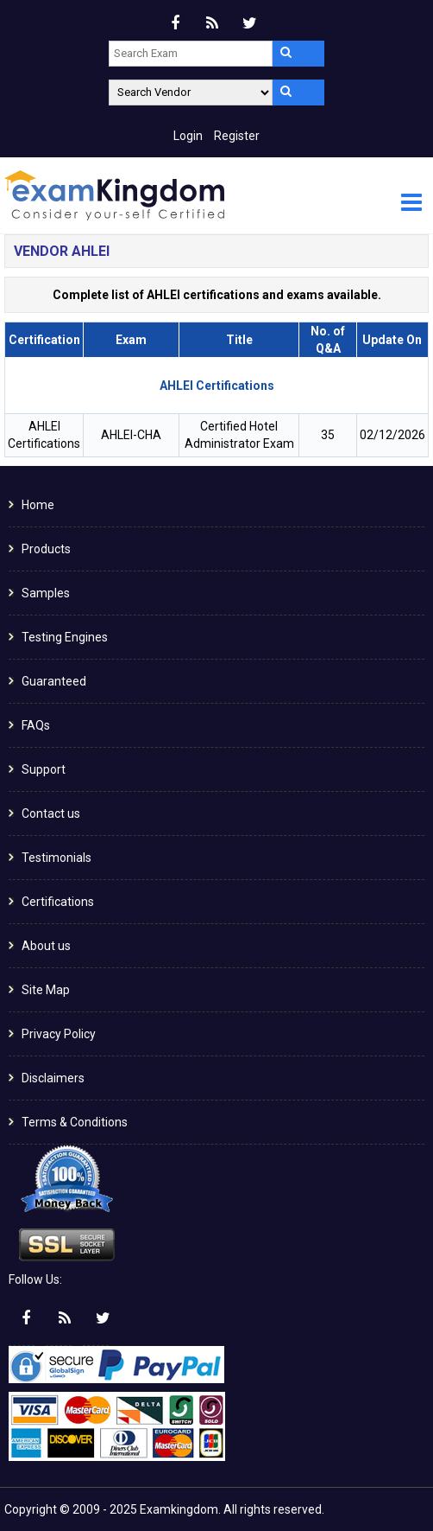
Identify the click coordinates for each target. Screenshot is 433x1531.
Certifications (58, 902)
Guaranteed (54, 681)
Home (38, 505)
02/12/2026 (392, 435)
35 (328, 435)
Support (44, 769)
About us (46, 946)
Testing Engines (65, 637)
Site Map (46, 990)
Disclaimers (53, 1078)
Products (46, 549)
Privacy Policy (59, 1034)
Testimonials (56, 857)
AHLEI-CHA (131, 435)
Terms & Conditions (75, 1122)
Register (237, 136)
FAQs (36, 725)
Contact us (51, 813)
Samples (46, 593)
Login (188, 136)
